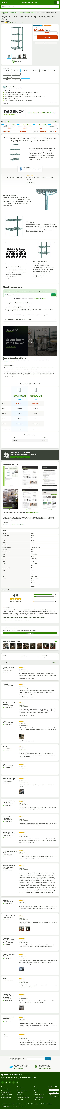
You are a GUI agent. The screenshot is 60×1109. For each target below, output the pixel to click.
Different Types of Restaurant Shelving (19, 524)
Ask (53, 295)
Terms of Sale (4, 1103)
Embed (11, 365)
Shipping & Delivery (54, 1096)
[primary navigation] (4, 2)
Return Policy (37, 1099)
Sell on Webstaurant (38, 1097)
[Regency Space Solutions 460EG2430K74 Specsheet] (10, 477)
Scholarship (36, 1095)
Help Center (53, 1089)
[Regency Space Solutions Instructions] (30, 477)
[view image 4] (26, 646)
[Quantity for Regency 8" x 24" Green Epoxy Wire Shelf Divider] (3, 131)
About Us (36, 1089)
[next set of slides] (57, 128)
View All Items (56, 121)
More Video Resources (8, 361)
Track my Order (53, 1092)
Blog (18, 1089)
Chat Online (52, 1094)
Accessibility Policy (27, 1103)
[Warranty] (49, 477)
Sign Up (48, 1058)
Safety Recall (20, 1099)
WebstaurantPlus (5, 1089)
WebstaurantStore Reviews (23, 1097)
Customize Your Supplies (6, 1094)
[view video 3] (19, 646)
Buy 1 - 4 (36, 27)
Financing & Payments (39, 1094)
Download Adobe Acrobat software (32, 512)
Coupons (19, 1094)
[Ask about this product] (30, 295)
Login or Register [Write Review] (30, 633)
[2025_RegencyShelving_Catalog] (10, 499)
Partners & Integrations (6, 1097)
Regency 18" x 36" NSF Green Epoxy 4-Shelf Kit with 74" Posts (36, 396)
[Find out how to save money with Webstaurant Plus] (2, 125)
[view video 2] (13, 646)
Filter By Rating (43, 655)
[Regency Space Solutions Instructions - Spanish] (30, 499)
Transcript (7, 365)
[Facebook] (10, 1082)
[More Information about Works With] (9, 121)
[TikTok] (13, 1082)
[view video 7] (46, 646)
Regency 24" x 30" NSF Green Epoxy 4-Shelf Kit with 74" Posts (19, 396)
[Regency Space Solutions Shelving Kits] (49, 499)
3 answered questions (19, 22)
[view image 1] (6, 646)
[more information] (21, 88)
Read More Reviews (30, 182)
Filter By (23, 655)
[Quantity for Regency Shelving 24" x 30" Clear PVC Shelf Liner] (19, 131)
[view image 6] (39, 646)
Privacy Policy (43, 298)
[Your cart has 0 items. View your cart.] (56, 2)
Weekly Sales (20, 1092)
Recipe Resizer (4, 1095)
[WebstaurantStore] (19, 1074)
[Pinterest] (17, 1082)
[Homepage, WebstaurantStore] (30, 2)
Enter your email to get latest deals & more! (16, 1058)
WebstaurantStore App (6, 1092)
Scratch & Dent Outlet (22, 1090)
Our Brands (36, 1090)
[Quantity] (35, 37)
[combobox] (30, 6)
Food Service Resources (22, 1095)
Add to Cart (7, 131)
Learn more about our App (45, 1068)
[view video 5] (33, 646)
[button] (9, 56)
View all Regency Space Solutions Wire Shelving (41, 112)
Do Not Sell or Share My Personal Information (42, 1103)
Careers (35, 1092)
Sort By (4, 655)
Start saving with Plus (18, 1068)
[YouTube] (6, 1082)
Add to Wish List (46, 43)
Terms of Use (36, 298)
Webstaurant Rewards (6, 1090)
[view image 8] (53, 646)
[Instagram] (2, 1082)
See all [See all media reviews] (56, 641)
